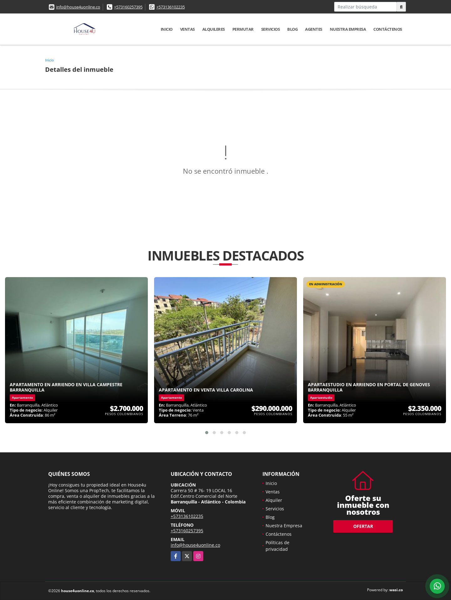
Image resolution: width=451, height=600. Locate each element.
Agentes (313, 29)
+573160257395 (128, 7)
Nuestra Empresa (348, 29)
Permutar (243, 29)
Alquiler (274, 500)
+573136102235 (170, 7)
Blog (292, 29)
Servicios (270, 29)
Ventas (187, 29)
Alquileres (213, 29)
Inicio (167, 29)
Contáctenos (387, 29)
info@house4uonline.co (78, 7)
